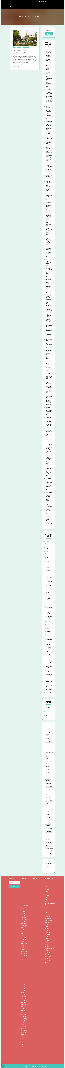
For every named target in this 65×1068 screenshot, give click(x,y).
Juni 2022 (23, 911)
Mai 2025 (23, 886)
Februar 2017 (24, 996)
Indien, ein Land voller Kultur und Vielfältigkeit (49, 215)
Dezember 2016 (24, 1000)
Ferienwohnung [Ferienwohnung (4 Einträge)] (49, 752)
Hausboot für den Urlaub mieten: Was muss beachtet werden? (49, 482)
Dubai (47, 589)
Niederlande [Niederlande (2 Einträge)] (49, 789)
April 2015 (23, 1024)
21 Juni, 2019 (17, 50)
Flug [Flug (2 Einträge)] (47, 755)
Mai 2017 (23, 990)
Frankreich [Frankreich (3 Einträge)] (48, 761)
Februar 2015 (24, 1026)
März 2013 (23, 1056)
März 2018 (23, 988)
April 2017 (23, 992)
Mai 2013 (23, 1052)
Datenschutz (49, 707)
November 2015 (24, 1020)
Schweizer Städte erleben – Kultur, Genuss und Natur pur (49, 67)
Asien (14, 53)
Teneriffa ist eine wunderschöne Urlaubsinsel (49, 342)
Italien (48, 625)
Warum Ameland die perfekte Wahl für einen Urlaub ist (49, 272)
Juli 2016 (23, 1008)
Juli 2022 (23, 909)
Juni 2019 (23, 963)
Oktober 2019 (24, 957)
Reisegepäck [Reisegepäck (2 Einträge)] (49, 808)
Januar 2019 (23, 973)
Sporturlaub (49, 686)
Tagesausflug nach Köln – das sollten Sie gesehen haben (49, 317)
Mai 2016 (23, 1010)
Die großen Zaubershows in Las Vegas (49, 196)
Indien (48, 567)
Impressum (49, 712)
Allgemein (48, 548)
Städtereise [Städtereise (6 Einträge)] (49, 831)
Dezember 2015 (24, 1018)
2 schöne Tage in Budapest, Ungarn (48, 240)
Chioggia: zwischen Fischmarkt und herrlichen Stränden (49, 185)
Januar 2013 (23, 1060)
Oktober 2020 (24, 941)
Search (48, 34)
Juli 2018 (23, 984)
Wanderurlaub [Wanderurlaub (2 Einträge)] (49, 848)
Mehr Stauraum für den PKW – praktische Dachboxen (49, 306)
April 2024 (23, 892)
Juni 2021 (23, 931)
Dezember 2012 (24, 1062)
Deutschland (49, 598)
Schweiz (49, 648)
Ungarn (49, 662)
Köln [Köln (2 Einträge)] (47, 775)
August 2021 (23, 927)
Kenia (48, 544)
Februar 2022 (24, 917)
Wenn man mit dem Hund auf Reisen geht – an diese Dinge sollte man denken (49, 111)
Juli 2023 (23, 900)
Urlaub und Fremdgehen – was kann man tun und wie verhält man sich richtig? (49, 386)
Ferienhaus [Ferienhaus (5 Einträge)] (48, 749)
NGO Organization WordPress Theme (28, 1066)
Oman (48, 570)
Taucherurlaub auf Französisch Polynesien (49, 409)
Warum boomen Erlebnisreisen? (49, 375)
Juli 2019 (23, 961)
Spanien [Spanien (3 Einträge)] (48, 825)
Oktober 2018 (24, 979)
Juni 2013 (23, 1050)
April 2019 (23, 967)
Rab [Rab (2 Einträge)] (47, 803)
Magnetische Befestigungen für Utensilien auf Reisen (49, 507)
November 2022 (24, 905)
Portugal (49, 644)
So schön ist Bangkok (21, 47)
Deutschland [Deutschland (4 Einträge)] (49, 741)
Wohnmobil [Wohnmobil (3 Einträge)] (48, 853)
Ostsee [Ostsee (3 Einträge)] (48, 797)
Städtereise (49, 689)
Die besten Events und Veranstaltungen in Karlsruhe (49, 166)
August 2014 (23, 1036)
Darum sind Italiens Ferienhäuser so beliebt (49, 458)
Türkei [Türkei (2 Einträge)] (47, 837)
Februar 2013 (24, 1058)
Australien (48, 585)
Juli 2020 (23, 945)
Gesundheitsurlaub (49, 667)
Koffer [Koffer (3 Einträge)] (47, 769)
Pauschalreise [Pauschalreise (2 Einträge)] (49, 800)
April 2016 (23, 1012)
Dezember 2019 (24, 953)
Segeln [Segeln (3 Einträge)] (47, 820)
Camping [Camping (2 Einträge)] (48, 738)
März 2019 (23, 969)
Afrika (47, 541)
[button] (3, 1065)
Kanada (49, 554)
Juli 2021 (23, 929)
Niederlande (49, 674)
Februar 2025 (24, 888)
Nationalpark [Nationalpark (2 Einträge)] (49, 786)
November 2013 (24, 1042)
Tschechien (49, 655)
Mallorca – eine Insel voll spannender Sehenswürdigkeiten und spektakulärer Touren (49, 227)
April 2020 (23, 947)
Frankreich (49, 603)
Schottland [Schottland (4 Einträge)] (48, 814)
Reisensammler (42, 1)
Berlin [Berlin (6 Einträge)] (47, 735)
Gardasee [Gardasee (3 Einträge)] (48, 763)
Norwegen (49, 635)
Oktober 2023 (24, 898)
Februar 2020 (24, 949)
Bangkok (18, 53)
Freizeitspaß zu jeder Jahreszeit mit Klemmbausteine (49, 354)
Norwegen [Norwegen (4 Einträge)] (48, 794)
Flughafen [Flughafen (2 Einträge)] (48, 758)
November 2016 (24, 1002)
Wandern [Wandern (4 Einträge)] (48, 845)
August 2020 (24, 943)
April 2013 (23, 1054)
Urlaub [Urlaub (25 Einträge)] (47, 839)
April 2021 (23, 935)
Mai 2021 (23, 933)
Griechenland (49, 608)
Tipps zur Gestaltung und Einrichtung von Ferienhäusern (49, 81)
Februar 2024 (24, 894)
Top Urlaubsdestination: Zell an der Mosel (49, 295)
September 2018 (24, 980)
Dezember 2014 (24, 1030)
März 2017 (23, 994)
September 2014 (24, 1034)
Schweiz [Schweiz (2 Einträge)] (48, 817)
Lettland (49, 631)
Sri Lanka (49, 574)
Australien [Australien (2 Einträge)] (48, 730)
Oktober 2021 (24, 925)
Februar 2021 (24, 937)
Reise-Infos (49, 678)
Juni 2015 (23, 1022)
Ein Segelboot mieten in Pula (48, 261)
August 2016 (23, 1006)
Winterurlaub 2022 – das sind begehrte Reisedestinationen (49, 421)
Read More (16, 66)
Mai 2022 (23, 913)
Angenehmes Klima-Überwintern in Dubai (49, 447)
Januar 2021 (23, 939)
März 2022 (23, 915)
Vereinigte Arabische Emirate (49, 579)
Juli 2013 (23, 1048)
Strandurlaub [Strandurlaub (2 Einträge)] (49, 828)
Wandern (48, 692)
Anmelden (35, 882)
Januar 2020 (24, 951)
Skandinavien (49, 681)
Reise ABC (48, 715)
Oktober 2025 (24, 882)
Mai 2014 (23, 1040)
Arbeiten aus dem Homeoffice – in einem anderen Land (49, 365)
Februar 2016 (24, 1014)
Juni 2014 (23, 1038)
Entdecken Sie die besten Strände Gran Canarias (48, 520)
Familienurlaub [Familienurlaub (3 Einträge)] (49, 747)
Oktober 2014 (24, 1032)
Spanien (49, 651)
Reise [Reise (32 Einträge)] (47, 806)
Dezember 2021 (24, 921)
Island (48, 621)
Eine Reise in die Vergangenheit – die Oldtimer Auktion (49, 399)
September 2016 (24, 1004)
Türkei (48, 659)
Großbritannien (49, 612)
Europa (47, 592)
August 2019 (23, 959)
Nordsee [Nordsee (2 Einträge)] (48, 792)
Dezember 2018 (24, 975)
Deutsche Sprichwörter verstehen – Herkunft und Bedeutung (49, 434)
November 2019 (24, 955)
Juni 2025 (23, 884)
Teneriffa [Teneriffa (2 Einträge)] (48, 834)
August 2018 (23, 982)
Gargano (48, 175)
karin (23, 50)
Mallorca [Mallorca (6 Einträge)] (48, 780)
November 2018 (24, 977)
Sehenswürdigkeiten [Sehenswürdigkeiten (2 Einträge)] (51, 823)
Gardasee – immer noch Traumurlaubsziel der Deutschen (49, 250)
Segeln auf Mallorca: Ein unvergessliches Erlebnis (49, 139)
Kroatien (49, 628)
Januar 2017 (23, 998)
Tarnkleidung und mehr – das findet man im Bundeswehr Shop (49, 496)
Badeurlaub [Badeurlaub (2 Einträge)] (49, 733)
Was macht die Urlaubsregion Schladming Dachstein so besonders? (49, 329)
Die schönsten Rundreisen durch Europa (49, 469)
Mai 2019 (23, 965)
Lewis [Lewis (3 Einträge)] (47, 778)
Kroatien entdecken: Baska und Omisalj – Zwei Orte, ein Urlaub (49, 55)
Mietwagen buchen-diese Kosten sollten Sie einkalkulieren (49, 284)
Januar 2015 (23, 1028)
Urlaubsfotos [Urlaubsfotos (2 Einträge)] (49, 842)
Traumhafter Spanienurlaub (49, 205)
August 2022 (24, 907)
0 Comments (30, 50)
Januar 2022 (24, 919)
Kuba (48, 557)
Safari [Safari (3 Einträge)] (47, 811)
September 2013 (24, 1044)
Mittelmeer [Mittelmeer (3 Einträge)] (48, 783)
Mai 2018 (23, 986)
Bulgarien (49, 595)
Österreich (49, 640)
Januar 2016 (23, 1016)
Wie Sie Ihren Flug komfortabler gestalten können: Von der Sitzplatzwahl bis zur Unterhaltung (49, 153)
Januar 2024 (24, 896)
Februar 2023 (24, 901)
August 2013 (23, 1046)
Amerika (48, 551)
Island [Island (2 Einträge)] (47, 766)
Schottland (50, 616)
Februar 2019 (24, 971)
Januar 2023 (24, 903)
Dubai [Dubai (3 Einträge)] (47, 744)
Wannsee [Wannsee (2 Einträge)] (48, 851)
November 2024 (24, 890)
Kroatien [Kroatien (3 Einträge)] (48, 772)
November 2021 (24, 923)
